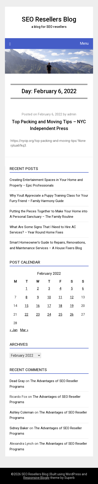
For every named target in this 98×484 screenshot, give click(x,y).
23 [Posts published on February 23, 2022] (38, 314)
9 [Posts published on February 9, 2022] (38, 297)
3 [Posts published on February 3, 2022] (49, 288)
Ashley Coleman (22, 412)
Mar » (24, 330)
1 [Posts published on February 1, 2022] (26, 288)
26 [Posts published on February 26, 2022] (72, 314)
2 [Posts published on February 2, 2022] (38, 288)
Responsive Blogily (36, 478)
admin (71, 114)
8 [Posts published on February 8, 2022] (26, 297)
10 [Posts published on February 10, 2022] (49, 297)
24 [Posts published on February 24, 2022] (49, 314)
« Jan (13, 330)
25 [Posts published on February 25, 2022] (60, 314)
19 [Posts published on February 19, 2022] (72, 306)
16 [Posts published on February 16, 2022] (38, 306)
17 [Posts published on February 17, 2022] (49, 306)
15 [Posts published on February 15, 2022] (26, 306)
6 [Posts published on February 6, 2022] (83, 288)
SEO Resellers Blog (49, 19)
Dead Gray (17, 381)
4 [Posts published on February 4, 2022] (60, 288)
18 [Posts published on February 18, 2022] (60, 306)
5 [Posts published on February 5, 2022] (72, 288)
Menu (84, 43)
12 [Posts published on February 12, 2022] (72, 297)
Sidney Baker (19, 428)
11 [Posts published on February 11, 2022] (60, 297)
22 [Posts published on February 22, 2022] (26, 314)
